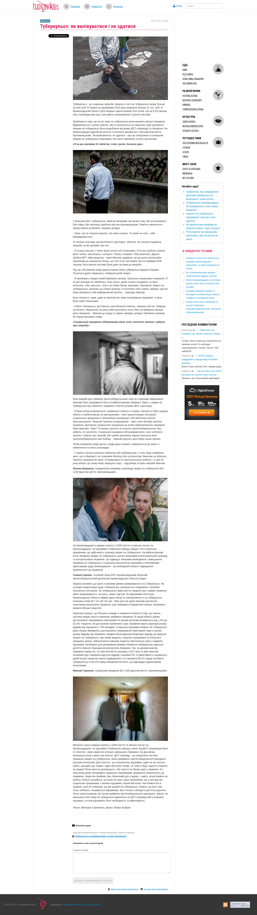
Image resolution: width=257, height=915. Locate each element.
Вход (179, 6)
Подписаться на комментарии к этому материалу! (101, 836)
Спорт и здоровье (191, 169)
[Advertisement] (206, 38)
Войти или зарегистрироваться (124, 889)
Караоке (186, 104)
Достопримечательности (195, 143)
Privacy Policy (93, 904)
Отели (186, 152)
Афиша (75, 6)
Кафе (185, 69)
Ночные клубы (190, 95)
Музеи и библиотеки (193, 126)
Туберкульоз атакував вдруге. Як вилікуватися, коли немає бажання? (202, 206)
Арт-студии (188, 178)
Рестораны (188, 74)
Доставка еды (190, 83)
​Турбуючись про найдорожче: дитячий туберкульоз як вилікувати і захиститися (202, 195)
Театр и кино (189, 121)
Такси (185, 156)
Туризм (186, 147)
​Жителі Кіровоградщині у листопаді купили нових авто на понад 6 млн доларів (203, 283)
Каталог (118, 6)
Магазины (187, 173)
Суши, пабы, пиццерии (193, 79)
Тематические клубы (193, 109)
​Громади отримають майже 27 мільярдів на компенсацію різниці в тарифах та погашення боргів (203, 294)
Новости (96, 6)
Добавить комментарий (93, 880)
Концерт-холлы (190, 130)
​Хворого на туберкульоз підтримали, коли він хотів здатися (200, 217)
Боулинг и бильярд (192, 100)
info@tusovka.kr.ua (73, 904)
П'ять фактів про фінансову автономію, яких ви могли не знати (202, 235)
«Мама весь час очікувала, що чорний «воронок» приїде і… (201, 334)
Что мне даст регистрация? (156, 889)
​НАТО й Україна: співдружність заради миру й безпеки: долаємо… (200, 359)
